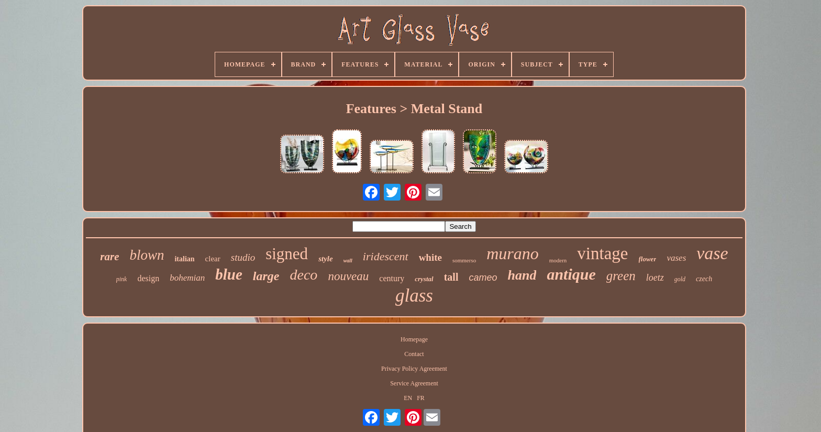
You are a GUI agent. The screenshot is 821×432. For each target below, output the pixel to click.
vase (712, 253)
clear (212, 258)
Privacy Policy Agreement (414, 368)
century (391, 278)
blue (228, 274)
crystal (424, 279)
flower (648, 259)
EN (408, 398)
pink (121, 279)
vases (676, 258)
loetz (655, 277)
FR (421, 398)
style (325, 258)
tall (451, 277)
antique (571, 274)
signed (286, 254)
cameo (483, 277)
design (148, 278)
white (430, 257)
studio (243, 257)
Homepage (414, 339)
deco (304, 275)
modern (558, 260)
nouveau (348, 276)
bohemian (187, 278)
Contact (414, 354)
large (266, 276)
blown (146, 255)
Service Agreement (414, 383)
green (621, 276)
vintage (602, 253)
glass (414, 295)
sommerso (464, 260)
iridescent (385, 256)
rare (109, 256)
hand (521, 275)
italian (184, 259)
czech (704, 279)
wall (347, 260)
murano (512, 253)
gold (679, 279)
